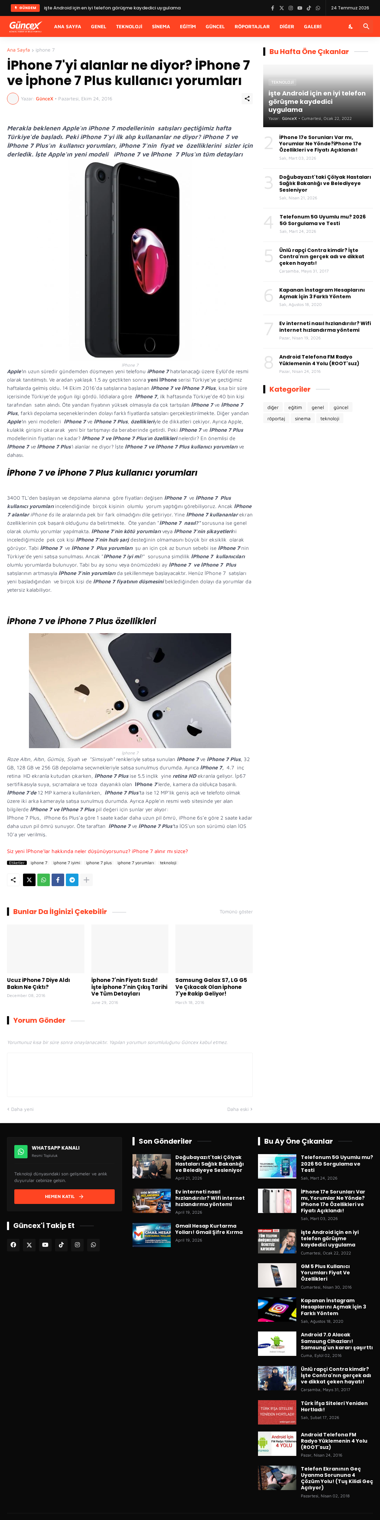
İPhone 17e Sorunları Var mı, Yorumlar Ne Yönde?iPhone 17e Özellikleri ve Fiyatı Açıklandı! (320, 143)
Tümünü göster (236, 911)
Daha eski (238, 1109)
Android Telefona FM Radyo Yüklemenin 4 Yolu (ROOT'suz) (319, 360)
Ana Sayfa (67, 26)
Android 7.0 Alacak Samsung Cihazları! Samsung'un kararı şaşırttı (337, 1341)
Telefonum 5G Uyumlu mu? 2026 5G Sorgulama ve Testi (323, 220)
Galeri (312, 26)
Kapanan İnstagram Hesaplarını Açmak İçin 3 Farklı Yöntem (322, 293)
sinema (303, 418)
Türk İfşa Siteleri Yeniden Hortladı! (334, 1406)
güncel (341, 407)
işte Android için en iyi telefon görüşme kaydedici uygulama (330, 1238)
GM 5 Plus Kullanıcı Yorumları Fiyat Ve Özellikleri (325, 1272)
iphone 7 (45, 50)
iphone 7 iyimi (66, 863)
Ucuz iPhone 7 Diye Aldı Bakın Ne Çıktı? (38, 983)
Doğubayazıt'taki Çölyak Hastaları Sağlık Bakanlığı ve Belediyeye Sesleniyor (325, 183)
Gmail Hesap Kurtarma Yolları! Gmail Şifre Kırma (209, 1229)
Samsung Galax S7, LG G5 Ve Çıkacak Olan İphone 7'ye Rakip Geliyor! (211, 987)
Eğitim (188, 26)
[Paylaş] (247, 98)
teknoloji (168, 863)
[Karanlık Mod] (351, 26)
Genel (98, 26)
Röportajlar (252, 26)
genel (318, 407)
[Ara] (366, 26)
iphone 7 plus (99, 863)
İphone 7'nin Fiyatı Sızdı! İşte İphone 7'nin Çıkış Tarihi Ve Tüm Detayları (129, 987)
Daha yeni (22, 1109)
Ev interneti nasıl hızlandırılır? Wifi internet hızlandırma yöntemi (325, 326)
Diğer (287, 26)
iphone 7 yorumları (135, 863)
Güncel (215, 26)
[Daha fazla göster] (86, 880)
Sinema (161, 26)
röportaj (276, 418)
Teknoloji (129, 26)
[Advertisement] (318, 484)
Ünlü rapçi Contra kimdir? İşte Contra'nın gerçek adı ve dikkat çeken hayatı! (321, 256)
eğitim (295, 407)
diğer (273, 407)
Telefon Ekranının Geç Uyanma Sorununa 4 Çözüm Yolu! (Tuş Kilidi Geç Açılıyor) (337, 1478)
